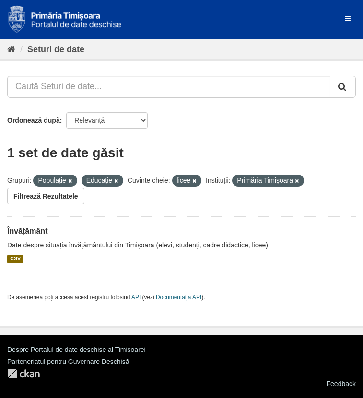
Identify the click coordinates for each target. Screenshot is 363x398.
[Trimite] (343, 87)
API (136, 297)
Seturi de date (55, 49)
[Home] (11, 49)
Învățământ (27, 231)
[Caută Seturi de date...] (168, 87)
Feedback (341, 383)
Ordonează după (33, 120)
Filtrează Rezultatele (45, 196)
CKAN (23, 374)
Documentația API (178, 297)
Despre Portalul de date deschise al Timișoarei (76, 349)
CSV (15, 259)
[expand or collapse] (348, 18)
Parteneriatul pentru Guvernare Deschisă (68, 361)
